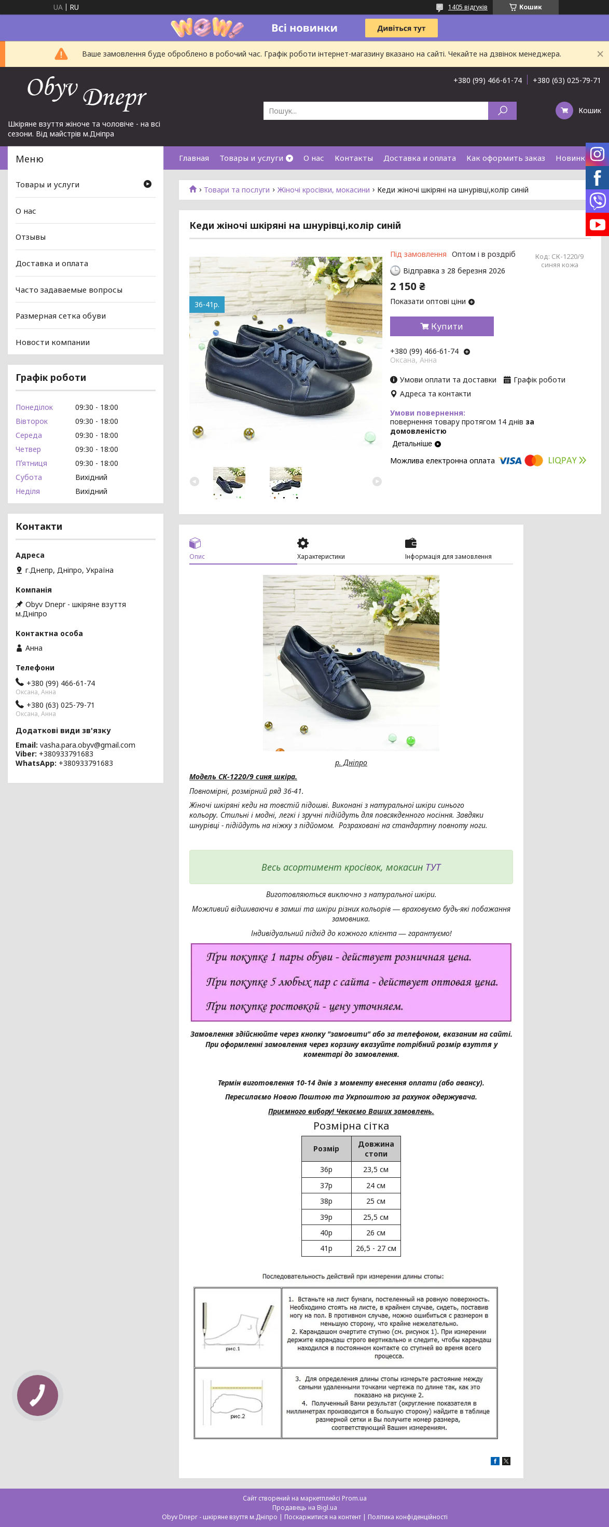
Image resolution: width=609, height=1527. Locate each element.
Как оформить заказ (505, 158)
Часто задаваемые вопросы (69, 289)
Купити (447, 326)
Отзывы (31, 236)
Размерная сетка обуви (61, 315)
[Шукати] (502, 111)
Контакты (354, 158)
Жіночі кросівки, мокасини (324, 190)
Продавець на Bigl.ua (304, 1507)
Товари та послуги (237, 190)
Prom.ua (354, 1498)
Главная (194, 158)
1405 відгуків (468, 7)
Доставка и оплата (419, 158)
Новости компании (53, 342)
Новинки (573, 158)
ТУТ (433, 867)
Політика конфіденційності (408, 1516)
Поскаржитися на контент (322, 1516)
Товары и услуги (251, 158)
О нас (313, 158)
